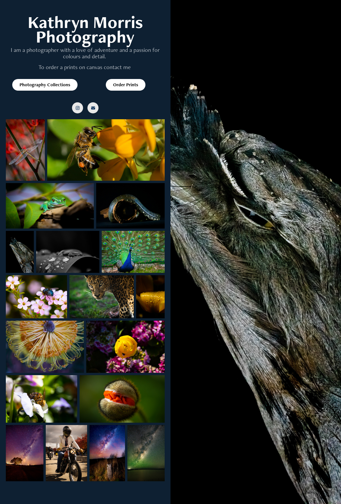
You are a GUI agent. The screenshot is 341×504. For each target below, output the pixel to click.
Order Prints (125, 85)
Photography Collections (45, 85)
